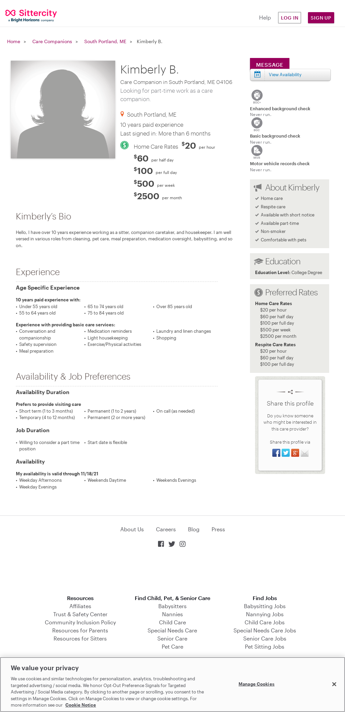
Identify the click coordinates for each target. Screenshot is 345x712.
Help (265, 17)
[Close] (334, 684)
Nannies (172, 614)
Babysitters (172, 606)
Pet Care (172, 646)
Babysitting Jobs (265, 606)
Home (13, 41)
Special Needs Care (172, 630)
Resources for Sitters (80, 638)
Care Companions (52, 41)
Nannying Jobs (265, 614)
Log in (290, 18)
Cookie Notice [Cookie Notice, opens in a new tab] (80, 705)
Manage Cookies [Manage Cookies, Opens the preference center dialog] (257, 683)
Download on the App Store (172, 571)
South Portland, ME (105, 41)
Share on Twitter (286, 453)
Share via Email (305, 453)
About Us (132, 529)
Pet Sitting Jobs (264, 646)
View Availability (285, 74)
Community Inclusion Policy (80, 622)
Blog (193, 529)
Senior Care (172, 638)
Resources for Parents (80, 630)
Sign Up (321, 18)
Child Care (172, 622)
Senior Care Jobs (264, 638)
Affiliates (80, 606)
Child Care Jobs (265, 622)
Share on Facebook (276, 453)
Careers (166, 529)
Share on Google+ (295, 453)
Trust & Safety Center (80, 614)
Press (218, 529)
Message (269, 64)
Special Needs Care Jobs (264, 630)
